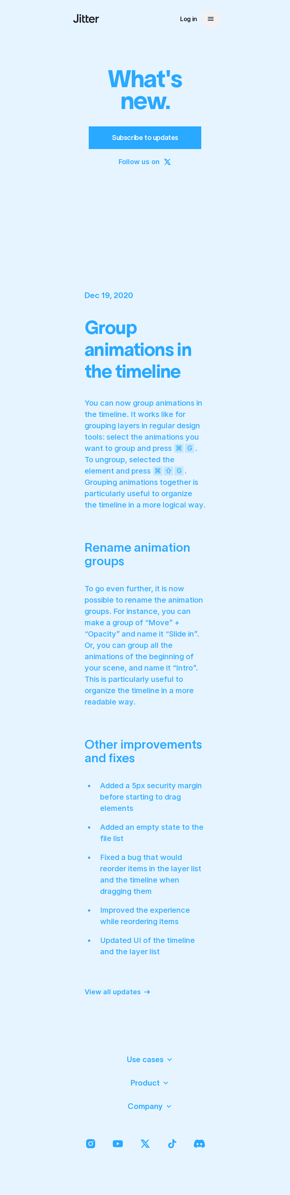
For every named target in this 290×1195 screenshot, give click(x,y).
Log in (188, 19)
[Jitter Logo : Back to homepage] (86, 18)
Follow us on (145, 161)
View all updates (118, 992)
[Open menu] (211, 19)
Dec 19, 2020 (109, 295)
